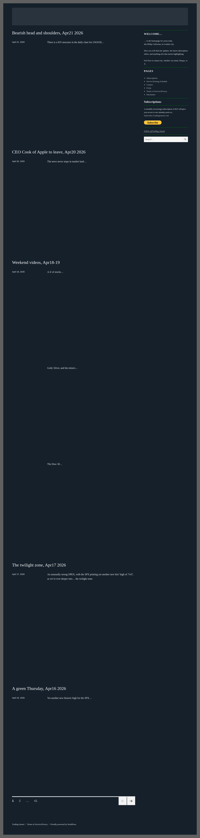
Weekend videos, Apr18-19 (36, 262)
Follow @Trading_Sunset (154, 131)
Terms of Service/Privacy (157, 91)
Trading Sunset (18, 824)
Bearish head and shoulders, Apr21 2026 (47, 32)
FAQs (149, 88)
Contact (150, 85)
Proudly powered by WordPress (63, 824)
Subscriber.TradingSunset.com (156, 115)
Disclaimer (151, 94)
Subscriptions (152, 78)
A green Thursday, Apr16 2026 (39, 688)
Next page (131, 801)
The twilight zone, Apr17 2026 (39, 565)
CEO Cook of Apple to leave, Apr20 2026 (48, 151)
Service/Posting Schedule (157, 81)
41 (37, 800)
